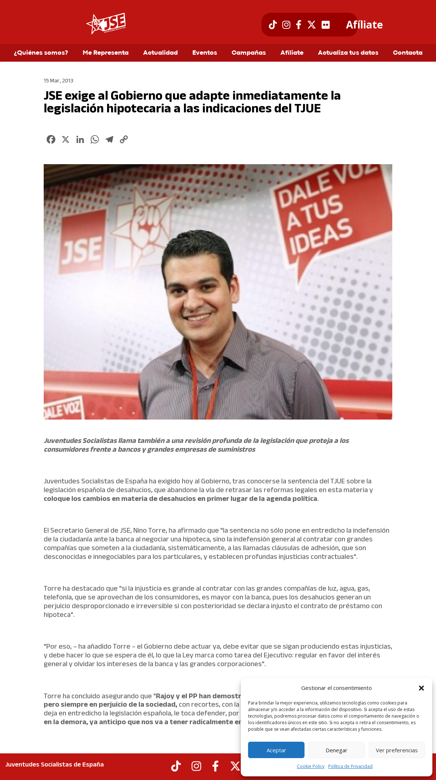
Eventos (204, 53)
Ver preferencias (397, 750)
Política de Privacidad (350, 766)
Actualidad (160, 53)
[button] (421, 688)
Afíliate (364, 24)
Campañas (249, 53)
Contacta (408, 53)
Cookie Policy (311, 766)
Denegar (336, 750)
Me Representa (106, 53)
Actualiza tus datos (348, 53)
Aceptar (276, 750)
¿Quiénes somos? (41, 53)
